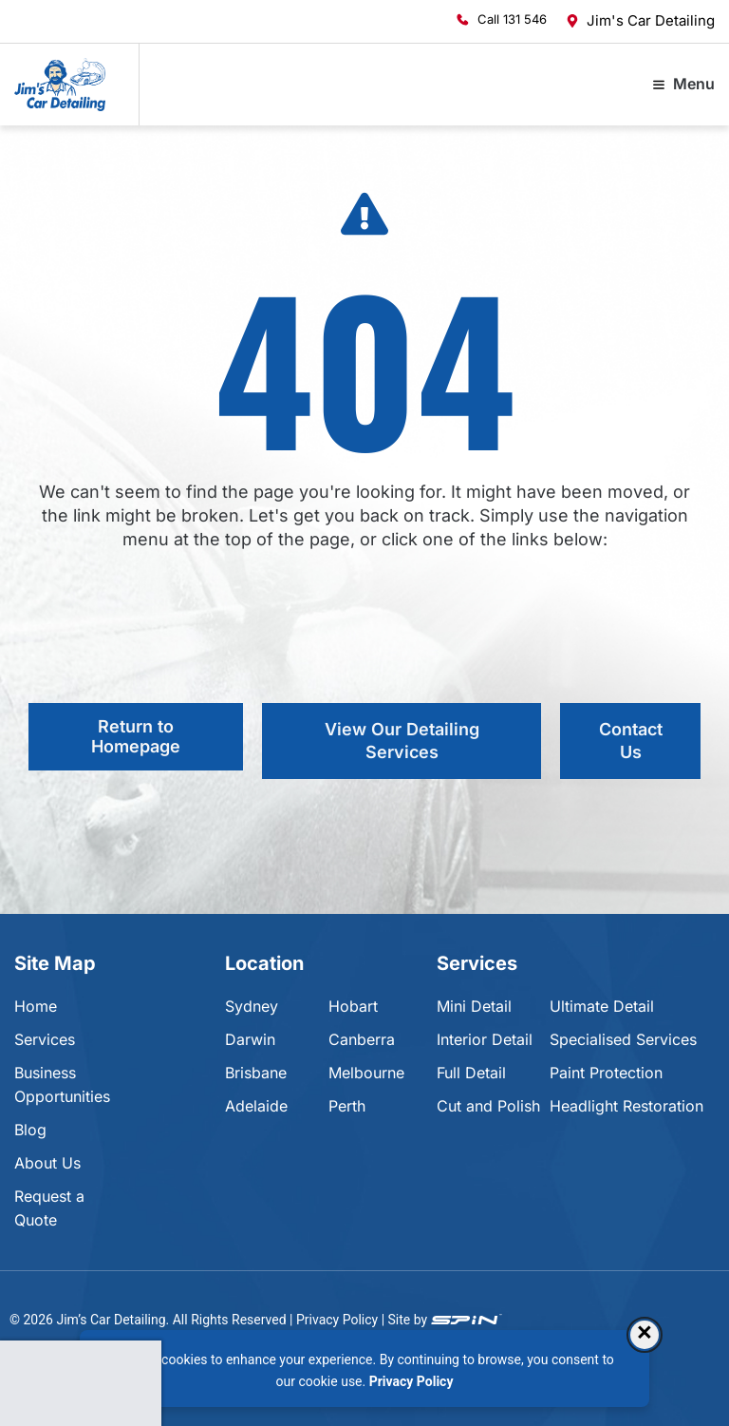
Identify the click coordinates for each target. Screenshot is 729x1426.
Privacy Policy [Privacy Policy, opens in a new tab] (411, 1381)
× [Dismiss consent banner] (644, 1334)
